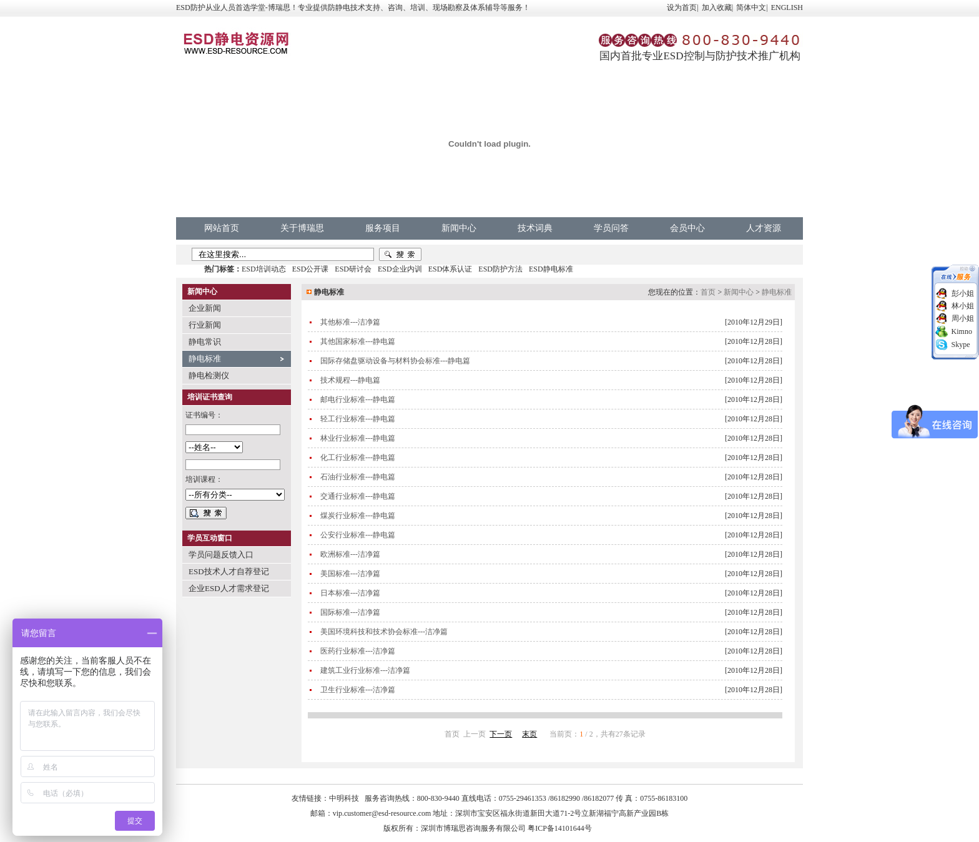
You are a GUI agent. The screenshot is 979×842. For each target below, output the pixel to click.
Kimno (962, 331)
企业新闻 (205, 308)
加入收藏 (717, 7)
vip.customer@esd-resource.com (382, 813)
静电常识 (205, 341)
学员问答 (611, 228)
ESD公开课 (310, 269)
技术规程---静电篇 (350, 380)
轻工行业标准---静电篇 (357, 418)
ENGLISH (787, 7)
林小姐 (963, 305)
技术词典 (535, 228)
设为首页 (682, 7)
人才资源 (763, 228)
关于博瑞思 (302, 228)
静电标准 (205, 358)
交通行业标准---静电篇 (357, 496)
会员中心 (687, 228)
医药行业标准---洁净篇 (357, 651)
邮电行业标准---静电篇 (357, 399)
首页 (708, 292)
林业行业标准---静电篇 (357, 438)
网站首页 (221, 228)
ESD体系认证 (450, 269)
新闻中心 (458, 228)
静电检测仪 (209, 375)
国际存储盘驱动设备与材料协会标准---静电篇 (395, 360)
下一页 (501, 734)
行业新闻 (205, 325)
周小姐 (963, 318)
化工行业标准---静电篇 (357, 457)
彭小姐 (963, 293)
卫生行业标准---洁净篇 (357, 689)
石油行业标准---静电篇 (357, 476)
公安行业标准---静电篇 (357, 535)
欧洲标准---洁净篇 (350, 554)
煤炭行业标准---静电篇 (357, 515)
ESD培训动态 (264, 269)
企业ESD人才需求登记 (229, 588)
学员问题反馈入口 (221, 554)
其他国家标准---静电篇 (357, 341)
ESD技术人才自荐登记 (229, 571)
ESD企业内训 (400, 269)
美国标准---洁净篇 (350, 573)
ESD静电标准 (551, 269)
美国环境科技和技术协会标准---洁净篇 (384, 631)
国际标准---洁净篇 (350, 612)
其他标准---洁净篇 (350, 322)
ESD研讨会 (353, 269)
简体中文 (751, 7)
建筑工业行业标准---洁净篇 (365, 670)
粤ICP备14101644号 (560, 828)
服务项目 (382, 228)
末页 (529, 734)
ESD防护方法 (500, 269)
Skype (961, 344)
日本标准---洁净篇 (350, 593)
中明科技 (344, 798)
